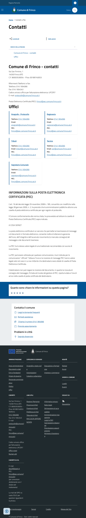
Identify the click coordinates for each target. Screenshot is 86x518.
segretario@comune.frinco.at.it (23, 175)
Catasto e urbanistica (34, 376)
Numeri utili (13, 454)
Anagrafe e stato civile (34, 367)
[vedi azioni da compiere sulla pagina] (50, 38)
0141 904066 (23, 119)
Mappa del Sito (66, 509)
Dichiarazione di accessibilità (51, 410)
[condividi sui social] (14, 38)
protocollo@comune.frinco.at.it (27, 95)
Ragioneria (51, 114)
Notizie (64, 365)
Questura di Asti (32, 408)
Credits (48, 509)
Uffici (10, 389)
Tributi (14, 141)
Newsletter (66, 404)
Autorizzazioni (31, 372)
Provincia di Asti (32, 405)
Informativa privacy (51, 401)
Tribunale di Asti (32, 415)
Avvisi (64, 369)
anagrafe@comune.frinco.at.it (23, 125)
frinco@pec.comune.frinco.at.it (49, 101)
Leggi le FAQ (48, 420)
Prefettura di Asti (33, 412)
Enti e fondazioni (15, 372)
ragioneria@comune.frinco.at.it (59, 125)
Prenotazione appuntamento (51, 429)
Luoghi (64, 383)
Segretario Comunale (20, 164)
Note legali (48, 405)
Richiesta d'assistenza (51, 434)
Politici (11, 386)
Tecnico (50, 141)
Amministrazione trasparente (51, 416)
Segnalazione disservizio (51, 424)
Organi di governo (15, 376)
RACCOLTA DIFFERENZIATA (34, 420)
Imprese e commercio (51, 372)
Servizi (33, 509)
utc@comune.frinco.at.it (61, 148)
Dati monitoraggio (15, 509)
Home (11, 20)
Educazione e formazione (51, 367)
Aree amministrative (16, 365)
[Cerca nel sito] (73, 10)
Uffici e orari (13, 450)
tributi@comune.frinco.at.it (27, 148)
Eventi (64, 387)
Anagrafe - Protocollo (20, 114)
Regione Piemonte (14, 3)
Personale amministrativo (16, 381)
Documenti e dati (15, 369)
